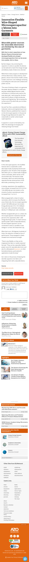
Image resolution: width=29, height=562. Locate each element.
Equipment (6, 489)
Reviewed (24, 34)
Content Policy (7, 516)
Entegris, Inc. (8, 412)
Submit (25, 304)
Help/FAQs (17, 495)
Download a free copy (14, 155)
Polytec (6, 426)
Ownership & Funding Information (9, 519)
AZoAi (16, 471)
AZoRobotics (7, 471)
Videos (5, 491)
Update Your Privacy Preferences (14, 557)
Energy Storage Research (14, 435)
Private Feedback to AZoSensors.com (17, 302)
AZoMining (17, 467)
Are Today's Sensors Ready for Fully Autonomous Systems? (18, 362)
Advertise (6, 509)
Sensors (10, 450)
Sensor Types (18, 491)
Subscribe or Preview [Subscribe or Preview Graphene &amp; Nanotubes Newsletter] (13, 444)
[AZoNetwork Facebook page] (14, 536)
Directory (6, 495)
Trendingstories (24, 309)
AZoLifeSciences (19, 475)
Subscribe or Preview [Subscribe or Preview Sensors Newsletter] (13, 452)
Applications (18, 489)
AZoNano (6, 469)
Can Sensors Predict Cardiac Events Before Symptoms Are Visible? (18, 376)
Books (16, 484)
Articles (6, 486)
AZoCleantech (7, 473)
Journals (6, 497)
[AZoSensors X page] (18, 536)
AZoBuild (6, 477)
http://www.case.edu (7, 268)
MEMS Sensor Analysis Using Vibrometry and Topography (15, 423)
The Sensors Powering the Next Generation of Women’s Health (19, 369)
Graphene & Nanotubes (14, 443)
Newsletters (18, 493)
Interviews (6, 493)
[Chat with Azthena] (25, 559)
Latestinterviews (5, 309)
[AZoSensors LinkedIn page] (11, 536)
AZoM (5, 467)
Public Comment (23, 300)
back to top (24, 524)
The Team (17, 499)
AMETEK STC (7, 419)
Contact (6, 507)
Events (16, 486)
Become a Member (8, 505)
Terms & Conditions (9, 511)
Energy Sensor (15, 14)
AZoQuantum (18, 469)
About (5, 501)
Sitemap (17, 497)
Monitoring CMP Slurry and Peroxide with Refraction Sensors (13, 408)
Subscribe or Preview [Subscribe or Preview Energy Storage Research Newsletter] (13, 437)
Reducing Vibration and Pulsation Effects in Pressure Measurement (12, 415)
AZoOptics (6, 475)
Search (5, 503)
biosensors (17, 249)
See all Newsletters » (7, 457)
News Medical (18, 473)
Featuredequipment (14, 309)
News (9, 14)
